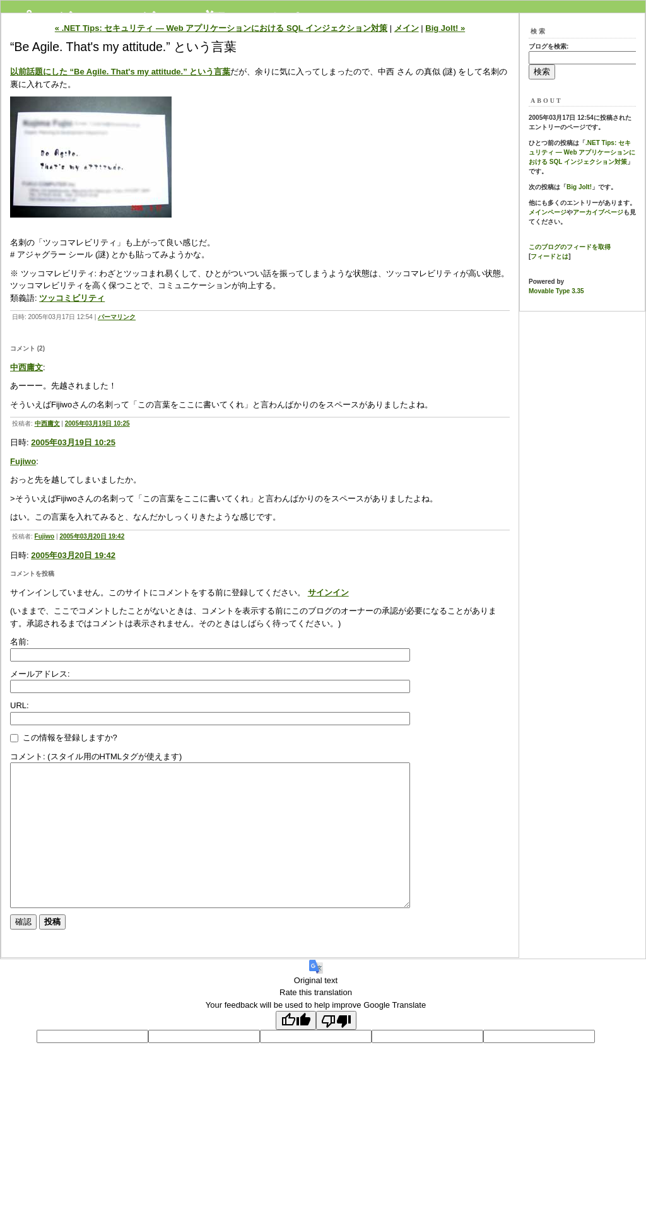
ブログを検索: (548, 46)
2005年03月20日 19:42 (91, 536)
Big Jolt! (579, 187)
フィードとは (549, 256)
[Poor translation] (336, 1048)
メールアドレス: (40, 674)
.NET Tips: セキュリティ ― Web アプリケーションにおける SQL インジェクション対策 (582, 152)
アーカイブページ (598, 212)
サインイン (328, 592)
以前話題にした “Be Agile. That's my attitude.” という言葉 (120, 71)
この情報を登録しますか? (63, 737)
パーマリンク (117, 316)
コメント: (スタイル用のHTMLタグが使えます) (96, 756)
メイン (406, 28)
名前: (19, 641)
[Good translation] (296, 1048)
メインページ (548, 212)
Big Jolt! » (445, 28)
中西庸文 (26, 367)
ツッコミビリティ (72, 298)
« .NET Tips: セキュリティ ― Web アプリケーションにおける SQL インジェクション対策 (221, 28)
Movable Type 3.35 (556, 291)
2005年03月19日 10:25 (97, 423)
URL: (19, 705)
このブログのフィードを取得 (570, 246)
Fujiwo (23, 461)
